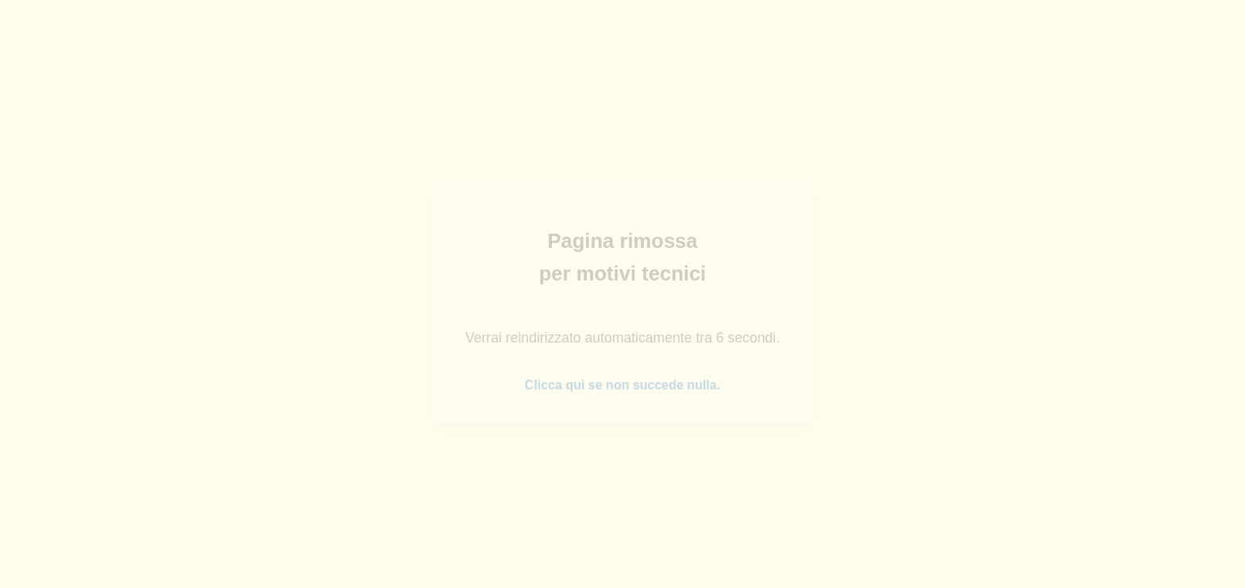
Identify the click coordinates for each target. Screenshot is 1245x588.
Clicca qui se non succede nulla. (622, 385)
